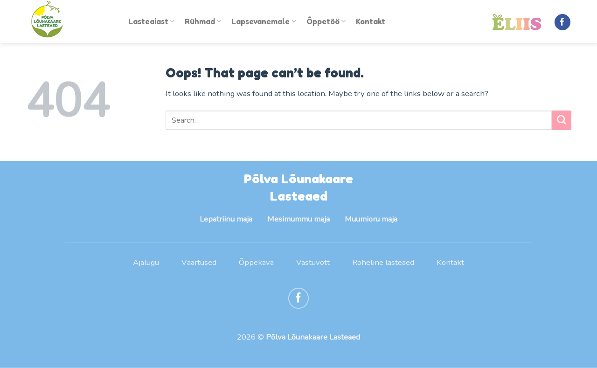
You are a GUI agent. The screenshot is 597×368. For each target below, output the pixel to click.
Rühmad (203, 21)
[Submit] (561, 120)
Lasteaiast (151, 21)
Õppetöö (326, 21)
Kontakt (370, 21)
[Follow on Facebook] (563, 22)
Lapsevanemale (263, 21)
